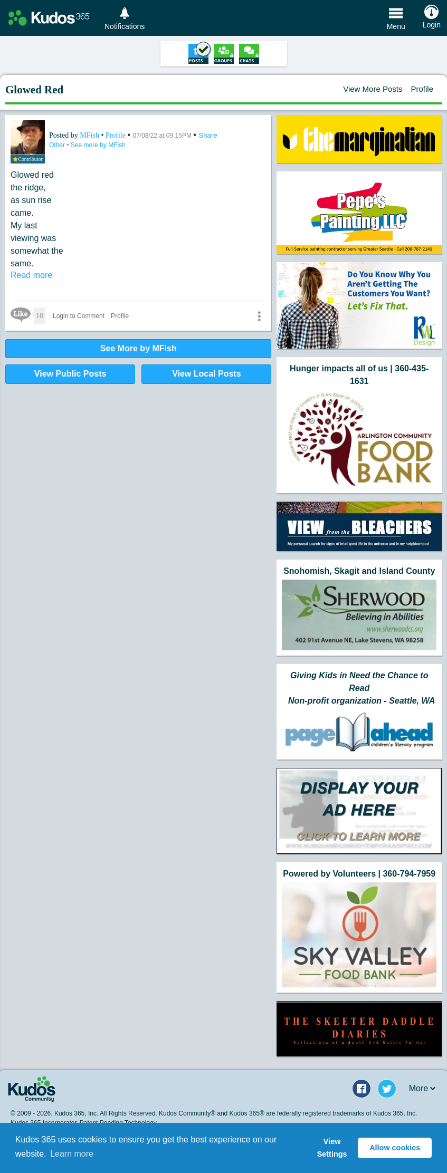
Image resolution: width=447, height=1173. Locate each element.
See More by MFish (138, 348)
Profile (422, 88)
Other (57, 145)
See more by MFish (98, 145)
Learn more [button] (71, 1153)
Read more (31, 275)
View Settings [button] (332, 1147)
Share (207, 135)
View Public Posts (70, 373)
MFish (90, 135)
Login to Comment (78, 316)
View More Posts (372, 88)
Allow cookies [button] (394, 1147)
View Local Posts (206, 373)
